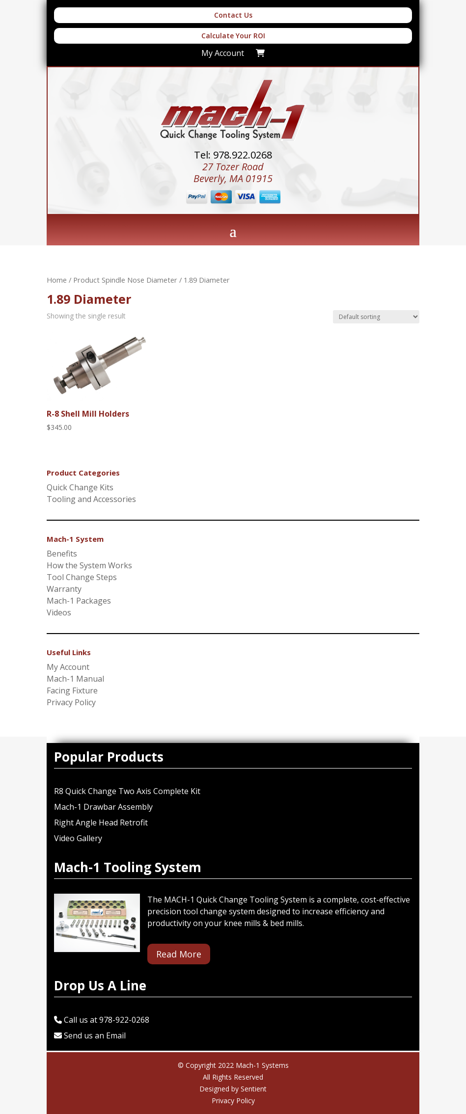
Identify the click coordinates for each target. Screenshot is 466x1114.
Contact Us (233, 15)
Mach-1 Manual (75, 678)
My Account (68, 667)
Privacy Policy (71, 702)
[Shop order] (376, 316)
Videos (59, 612)
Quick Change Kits (80, 487)
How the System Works (89, 565)
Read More (178, 954)
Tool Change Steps (82, 577)
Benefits (62, 553)
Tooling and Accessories (91, 499)
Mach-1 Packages (79, 600)
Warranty (64, 589)
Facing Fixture (72, 690)
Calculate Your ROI (233, 35)
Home (57, 280)
